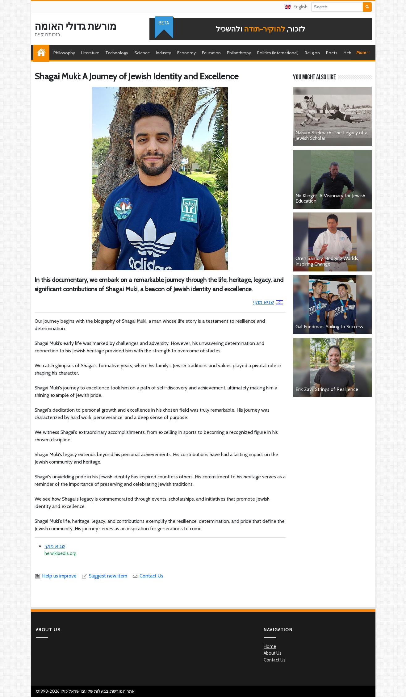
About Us (273, 653)
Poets (331, 53)
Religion (312, 53)
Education (211, 53)
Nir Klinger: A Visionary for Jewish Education (330, 198)
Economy (186, 53)
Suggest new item (104, 576)
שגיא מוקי (268, 302)
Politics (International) (278, 53)
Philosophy (64, 53)
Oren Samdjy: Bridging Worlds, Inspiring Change (327, 261)
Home (43, 53)
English (296, 7)
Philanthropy (239, 53)
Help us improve (56, 576)
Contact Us (147, 576)
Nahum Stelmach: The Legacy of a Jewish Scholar (331, 135)
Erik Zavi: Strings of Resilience (326, 389)
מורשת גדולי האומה (75, 26)
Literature (90, 53)
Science (142, 53)
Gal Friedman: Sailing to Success (329, 327)
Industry (163, 53)
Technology (116, 53)
